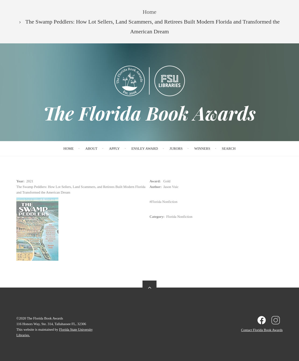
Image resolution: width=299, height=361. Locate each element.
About (91, 148)
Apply (114, 148)
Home (68, 148)
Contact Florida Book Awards (262, 330)
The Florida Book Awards (149, 113)
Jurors (176, 148)
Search (229, 148)
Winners (202, 148)
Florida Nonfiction (164, 202)
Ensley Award (144, 148)
